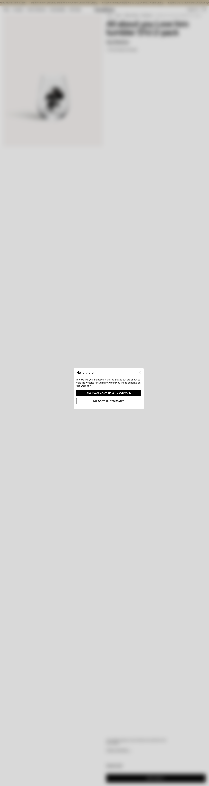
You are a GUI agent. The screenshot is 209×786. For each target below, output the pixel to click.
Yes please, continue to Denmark (109, 392)
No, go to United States (108, 401)
